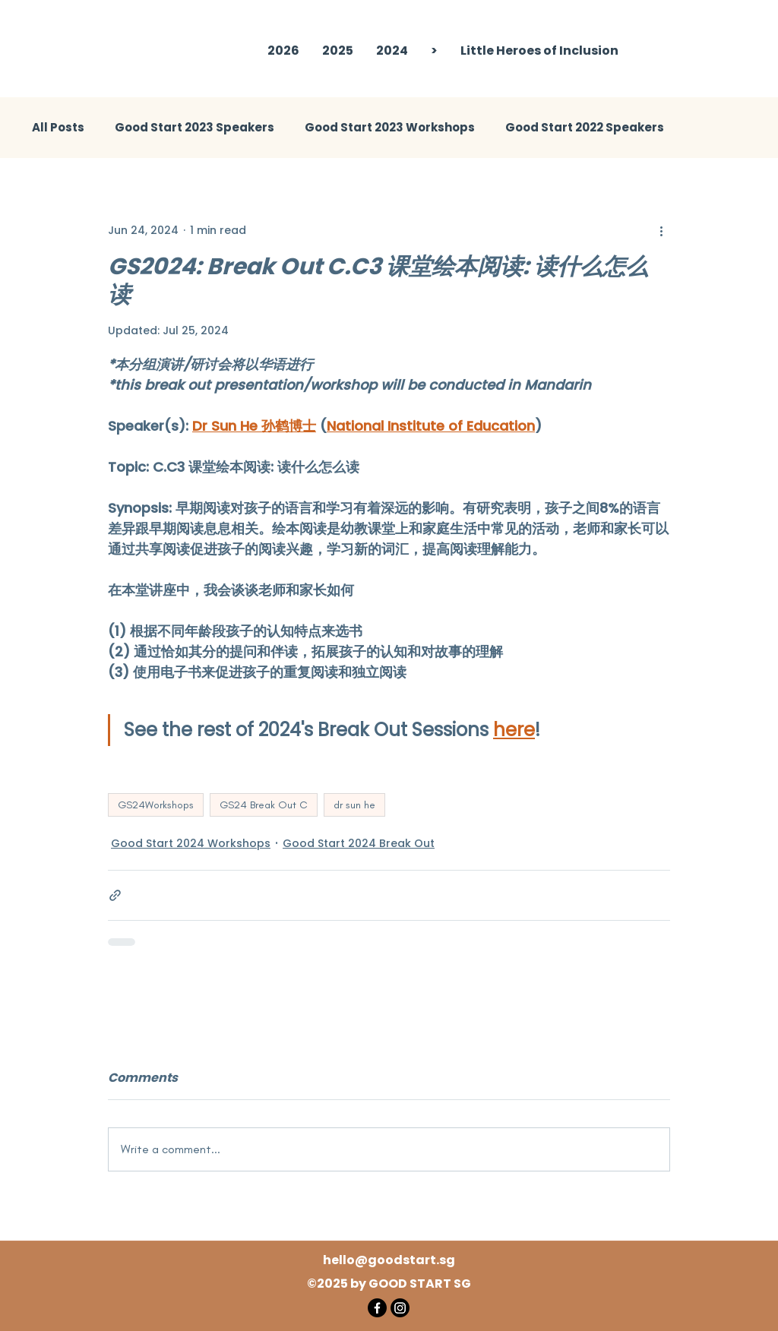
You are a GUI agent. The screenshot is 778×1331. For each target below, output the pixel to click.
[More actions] (661, 230)
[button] (338, 50)
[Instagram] (400, 1307)
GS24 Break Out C (264, 804)
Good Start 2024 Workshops (190, 843)
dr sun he (354, 804)
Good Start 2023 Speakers (194, 127)
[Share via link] (115, 895)
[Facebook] (377, 1307)
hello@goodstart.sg (389, 1260)
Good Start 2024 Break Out (359, 843)
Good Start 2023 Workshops (390, 127)
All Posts (58, 127)
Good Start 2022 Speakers (584, 127)
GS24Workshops (156, 804)
